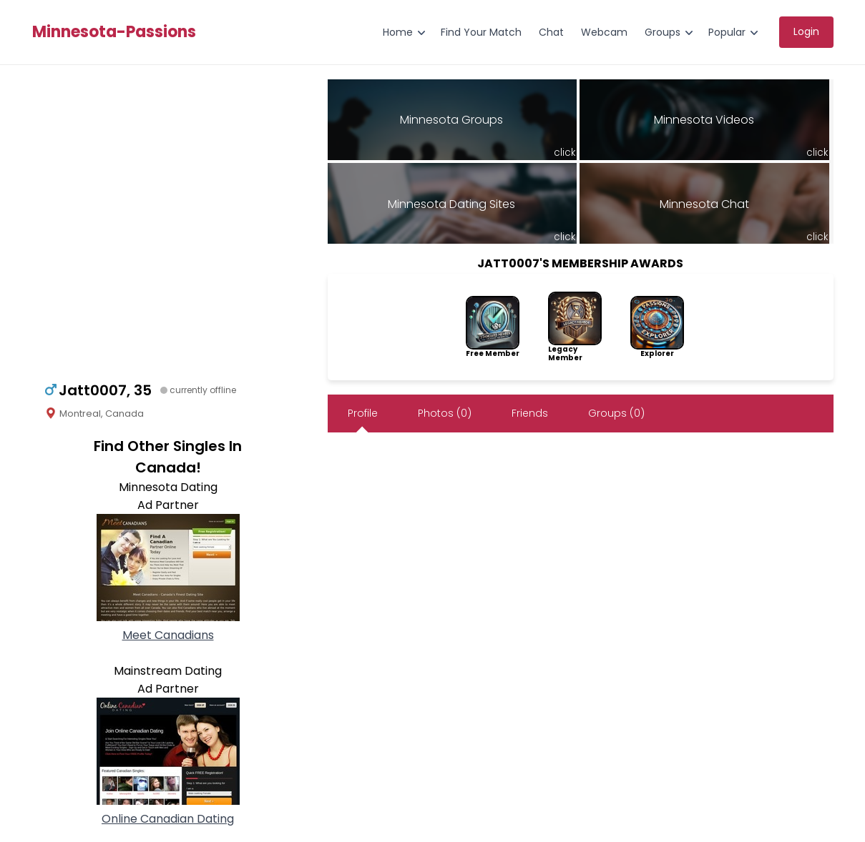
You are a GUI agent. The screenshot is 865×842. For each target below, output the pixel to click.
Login (806, 31)
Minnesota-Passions (114, 32)
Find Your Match (481, 32)
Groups (662, 32)
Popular (727, 32)
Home (398, 32)
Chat (551, 32)
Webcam (604, 32)
